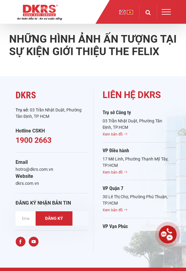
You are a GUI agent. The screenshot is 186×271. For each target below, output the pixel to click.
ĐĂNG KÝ (54, 218)
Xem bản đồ (115, 134)
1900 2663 (33, 140)
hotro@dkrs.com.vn (34, 169)
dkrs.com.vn (27, 183)
